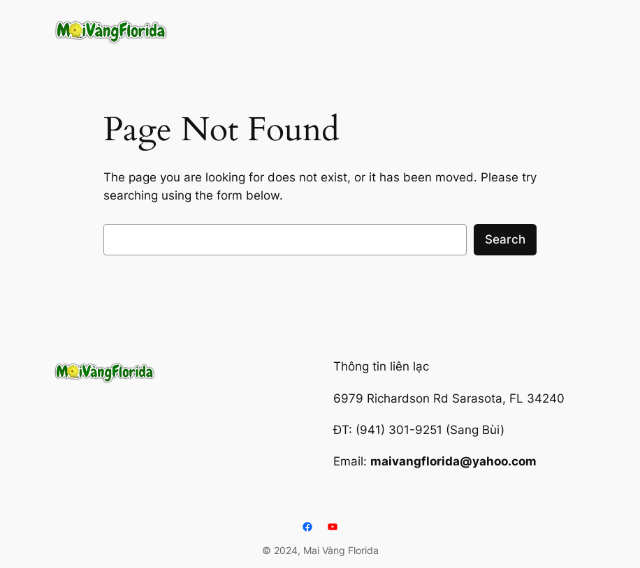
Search (505, 239)
